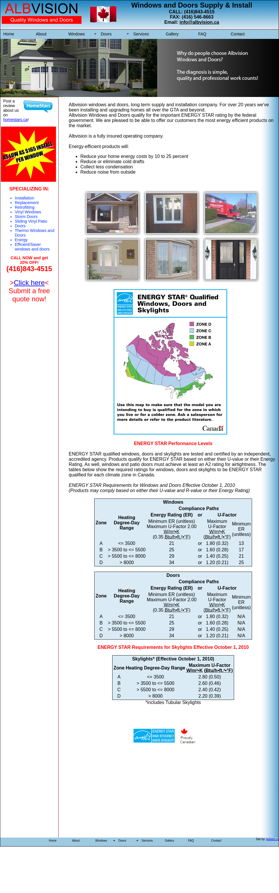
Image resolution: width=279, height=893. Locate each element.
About (41, 34)
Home (8, 34)
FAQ (202, 34)
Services (141, 34)
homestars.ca (15, 119)
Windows (76, 34)
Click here (29, 283)
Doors (106, 34)
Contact (238, 34)
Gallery (172, 34)
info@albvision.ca (199, 22)
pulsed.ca (272, 839)
